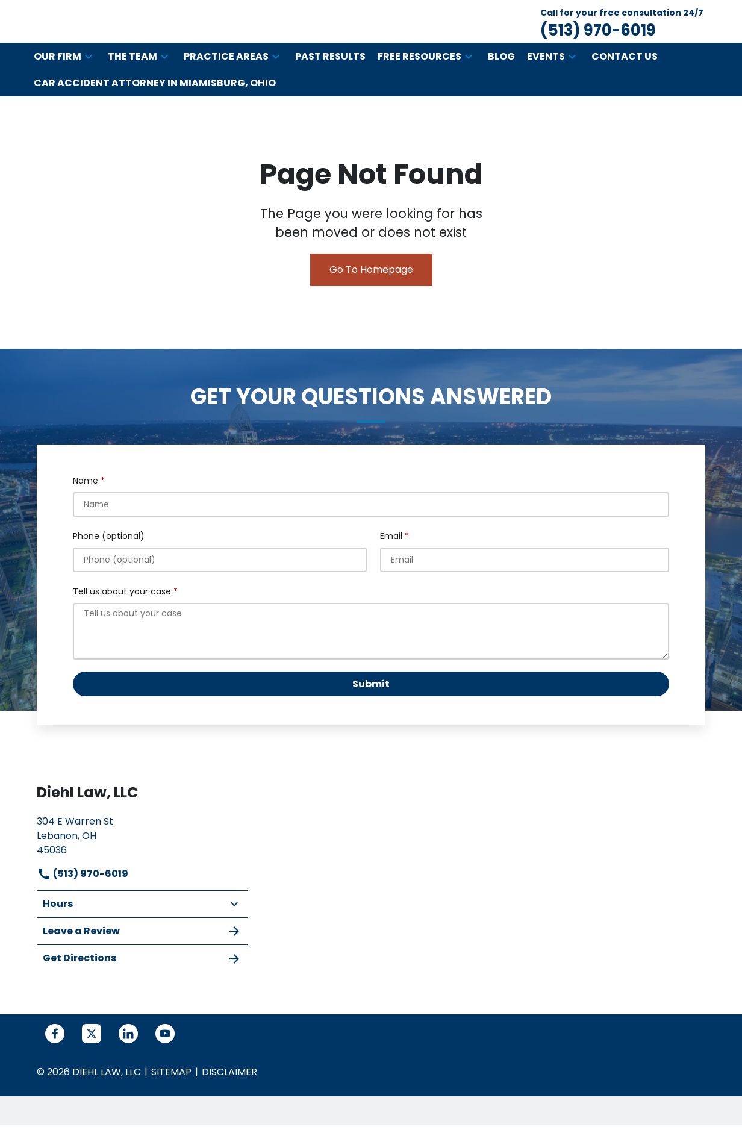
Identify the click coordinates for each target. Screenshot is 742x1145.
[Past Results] (330, 81)
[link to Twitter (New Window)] (91, 1058)
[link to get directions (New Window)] (142, 859)
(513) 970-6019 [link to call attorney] (82, 898)
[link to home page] (148, 33)
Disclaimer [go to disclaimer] (229, 1096)
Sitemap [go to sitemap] (171, 1096)
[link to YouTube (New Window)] (165, 1058)
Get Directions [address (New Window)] (142, 983)
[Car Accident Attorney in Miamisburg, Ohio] (155, 108)
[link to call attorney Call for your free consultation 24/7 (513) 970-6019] (621, 34)
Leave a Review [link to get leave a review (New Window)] (142, 956)
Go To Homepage (371, 294)
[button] (88, 81)
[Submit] (371, 708)
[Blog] (501, 81)
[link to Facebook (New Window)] (54, 1058)
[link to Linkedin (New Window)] (128, 1058)
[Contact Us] (624, 81)
